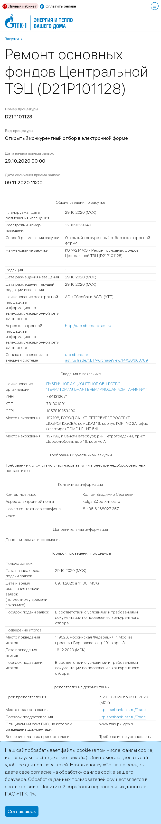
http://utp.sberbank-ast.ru (88, 325)
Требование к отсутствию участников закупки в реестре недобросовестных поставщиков (75, 468)
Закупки (12, 38)
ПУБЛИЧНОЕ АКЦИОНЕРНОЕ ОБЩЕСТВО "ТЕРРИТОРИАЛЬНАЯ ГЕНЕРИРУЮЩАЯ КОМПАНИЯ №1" (96, 386)
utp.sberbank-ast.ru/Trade (122, 709)
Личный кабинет (22, 6)
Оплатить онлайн (61, 6)
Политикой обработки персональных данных (91, 786)
